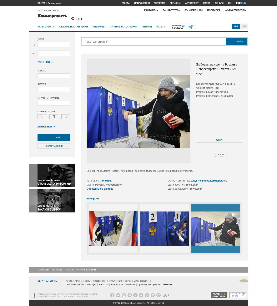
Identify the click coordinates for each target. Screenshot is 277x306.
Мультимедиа (115, 281)
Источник (46, 62)
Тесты (128, 281)
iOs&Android (117, 284)
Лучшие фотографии (123, 26)
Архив (69, 281)
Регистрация (54, 3)
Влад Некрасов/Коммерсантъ (209, 180)
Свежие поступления (73, 26)
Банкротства (171, 10)
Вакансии (130, 284)
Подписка (213, 10)
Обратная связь (47, 281)
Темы (87, 281)
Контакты (43, 270)
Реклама (167, 284)
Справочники (99, 281)
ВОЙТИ (41, 3)
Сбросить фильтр (53, 146)
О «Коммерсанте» (75, 284)
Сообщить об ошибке (100, 188)
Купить (219, 140)
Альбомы (99, 26)
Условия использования (81, 270)
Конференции (193, 10)
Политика (105, 180)
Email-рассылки (141, 281)
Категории (44, 26)
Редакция (91, 284)
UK (229, 3)
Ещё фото (93, 198)
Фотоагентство (235, 10)
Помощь (57, 270)
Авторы (147, 26)
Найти (53, 137)
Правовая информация (149, 284)
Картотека (151, 10)
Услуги (160, 26)
